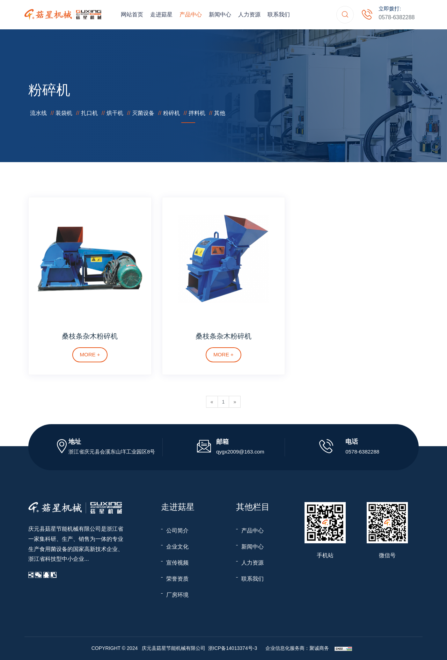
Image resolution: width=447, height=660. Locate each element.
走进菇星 (161, 14)
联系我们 (279, 14)
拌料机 (197, 113)
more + (90, 354)
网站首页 (132, 14)
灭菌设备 (143, 113)
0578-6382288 (397, 17)
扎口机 (89, 113)
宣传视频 (177, 563)
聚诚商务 (319, 648)
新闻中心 (220, 14)
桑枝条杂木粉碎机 (90, 336)
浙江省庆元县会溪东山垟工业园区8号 (111, 452)
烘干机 (115, 113)
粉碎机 (171, 113)
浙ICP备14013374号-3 (232, 648)
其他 (219, 113)
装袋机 (64, 113)
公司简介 (177, 531)
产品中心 (190, 14)
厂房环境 (177, 595)
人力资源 (249, 14)
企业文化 (177, 547)
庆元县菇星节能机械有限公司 (64, 529)
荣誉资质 (177, 579)
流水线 (38, 113)
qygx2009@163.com (240, 452)
